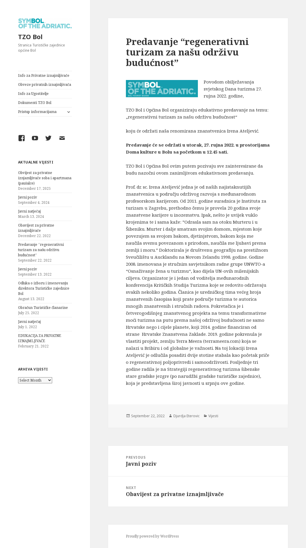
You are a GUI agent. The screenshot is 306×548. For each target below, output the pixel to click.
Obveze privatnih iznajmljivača (44, 84)
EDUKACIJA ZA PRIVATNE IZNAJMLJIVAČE (39, 338)
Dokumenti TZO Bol (34, 102)
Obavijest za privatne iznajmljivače (36, 228)
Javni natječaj (29, 211)
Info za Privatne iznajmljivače (43, 75)
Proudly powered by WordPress (152, 536)
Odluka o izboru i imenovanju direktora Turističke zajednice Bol (43, 288)
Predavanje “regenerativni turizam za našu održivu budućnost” (41, 250)
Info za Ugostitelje (33, 93)
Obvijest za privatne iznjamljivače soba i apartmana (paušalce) (44, 178)
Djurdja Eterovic (186, 415)
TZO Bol (30, 36)
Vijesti (213, 415)
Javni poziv (27, 197)
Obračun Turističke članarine (43, 307)
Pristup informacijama (37, 111)
